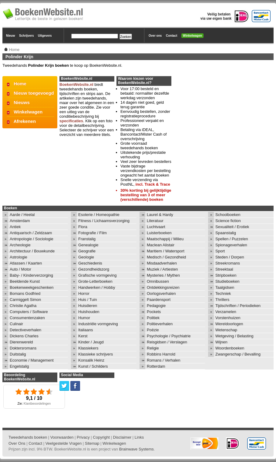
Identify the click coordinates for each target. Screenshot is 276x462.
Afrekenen (25, 121)
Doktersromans (23, 348)
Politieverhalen (160, 324)
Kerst (82, 336)
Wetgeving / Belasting (234, 336)
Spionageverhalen (231, 245)
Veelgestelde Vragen (63, 443)
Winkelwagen (192, 35)
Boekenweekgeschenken (32, 287)
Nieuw (10, 35)
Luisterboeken (159, 233)
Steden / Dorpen (229, 257)
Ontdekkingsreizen (163, 287)
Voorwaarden (62, 437)
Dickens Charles (24, 336)
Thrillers (222, 299)
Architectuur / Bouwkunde (32, 251)
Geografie (87, 251)
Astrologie (18, 257)
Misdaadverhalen (162, 263)
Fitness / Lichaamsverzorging (104, 220)
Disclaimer (122, 437)
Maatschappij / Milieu (165, 239)
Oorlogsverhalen (161, 293)
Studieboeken (227, 281)
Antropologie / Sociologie (31, 239)
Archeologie (20, 245)
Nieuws (22, 102)
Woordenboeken (229, 348)
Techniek (223, 293)
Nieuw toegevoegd (34, 93)
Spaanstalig (225, 233)
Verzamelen (225, 311)
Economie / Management (32, 360)
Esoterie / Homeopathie (98, 214)
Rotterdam (156, 366)
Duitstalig (18, 354)
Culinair (16, 324)
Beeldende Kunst (25, 281)
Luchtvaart (156, 226)
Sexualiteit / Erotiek (232, 226)
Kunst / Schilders (93, 366)
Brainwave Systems (136, 449)
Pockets (154, 311)
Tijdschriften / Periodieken (238, 305)
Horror (83, 293)
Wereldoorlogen (229, 324)
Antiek (15, 226)
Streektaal (224, 269)
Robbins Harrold (161, 354)
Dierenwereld (21, 342)
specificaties (71, 121)
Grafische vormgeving (97, 275)
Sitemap (92, 443)
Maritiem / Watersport (165, 251)
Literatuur (155, 220)
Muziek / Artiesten (162, 269)
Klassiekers (88, 348)
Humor (84, 317)
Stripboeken (225, 275)
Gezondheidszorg (93, 269)
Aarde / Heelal (22, 214)
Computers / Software (29, 311)
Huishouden (88, 311)
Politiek (153, 317)
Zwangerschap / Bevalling (238, 354)
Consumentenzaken (27, 317)
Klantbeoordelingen (37, 403)
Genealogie (88, 245)
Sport (220, 251)
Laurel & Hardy (160, 214)
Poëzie (153, 330)
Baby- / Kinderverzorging (31, 275)
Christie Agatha (23, 305)
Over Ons (16, 443)
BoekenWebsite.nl (76, 84)
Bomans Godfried (25, 293)
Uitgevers (45, 35)
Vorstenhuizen (227, 317)
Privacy (83, 437)
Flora (82, 226)
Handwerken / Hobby (96, 287)
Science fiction (228, 220)
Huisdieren (87, 305)
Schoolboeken (227, 214)
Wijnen (221, 342)
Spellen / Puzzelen (231, 239)
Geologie (86, 257)
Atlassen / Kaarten (26, 263)
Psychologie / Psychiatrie (169, 336)
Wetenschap (226, 330)
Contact (171, 35)
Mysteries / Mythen (163, 275)
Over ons (155, 35)
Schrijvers (26, 35)
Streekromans (227, 263)
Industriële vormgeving (98, 324)
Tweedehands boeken (27, 437)
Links (139, 437)
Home (20, 83)
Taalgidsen (224, 287)
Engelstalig (19, 366)
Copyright (101, 437)
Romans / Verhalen (163, 360)
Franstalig (87, 239)
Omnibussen (158, 281)
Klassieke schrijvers (95, 354)
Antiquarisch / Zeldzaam (31, 233)
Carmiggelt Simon (25, 299)
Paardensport (158, 299)
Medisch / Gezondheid (166, 257)
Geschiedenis (90, 263)
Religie (153, 348)
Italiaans (85, 330)
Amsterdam (20, 220)
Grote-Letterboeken (95, 281)
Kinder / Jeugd (91, 342)
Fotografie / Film (92, 233)
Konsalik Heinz (91, 360)
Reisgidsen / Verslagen (167, 342)
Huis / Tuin (87, 299)
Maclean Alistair (160, 245)
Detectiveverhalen (25, 330)
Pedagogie (156, 305)
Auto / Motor (20, 269)
